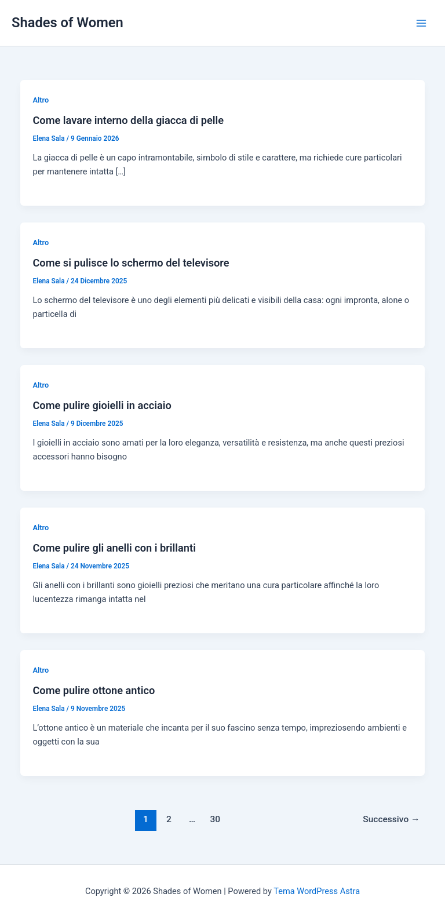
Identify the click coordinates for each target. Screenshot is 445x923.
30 (215, 819)
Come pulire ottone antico (93, 690)
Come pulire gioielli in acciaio (101, 405)
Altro (40, 100)
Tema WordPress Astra (316, 891)
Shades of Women (67, 22)
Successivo (391, 819)
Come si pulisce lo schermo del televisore (130, 263)
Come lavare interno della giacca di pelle (128, 120)
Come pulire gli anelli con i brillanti (113, 548)
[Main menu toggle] (421, 23)
